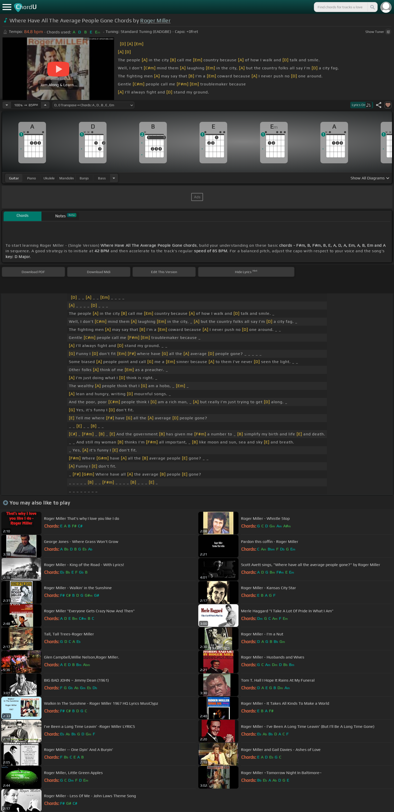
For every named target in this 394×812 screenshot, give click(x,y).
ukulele (49, 178)
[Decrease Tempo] (7, 105)
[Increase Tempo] (45, 105)
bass (102, 178)
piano (31, 178)
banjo (84, 178)
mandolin (66, 178)
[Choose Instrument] (114, 178)
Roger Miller (155, 20)
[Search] (372, 7)
